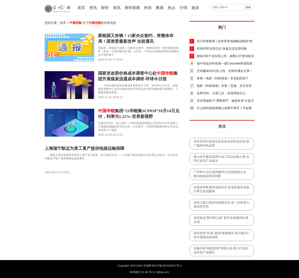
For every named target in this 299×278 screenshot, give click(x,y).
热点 (171, 8)
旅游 (195, 8)
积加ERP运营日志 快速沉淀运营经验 (222, 48)
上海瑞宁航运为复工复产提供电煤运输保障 (84, 148)
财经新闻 (132, 8)
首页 (81, 8)
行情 (183, 8)
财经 (105, 8)
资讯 (93, 8)
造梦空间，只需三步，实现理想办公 (221, 93)
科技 (148, 8)
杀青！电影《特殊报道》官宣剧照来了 (223, 78)
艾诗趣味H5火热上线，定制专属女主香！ (224, 71)
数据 (160, 8)
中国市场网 (57, 9)
